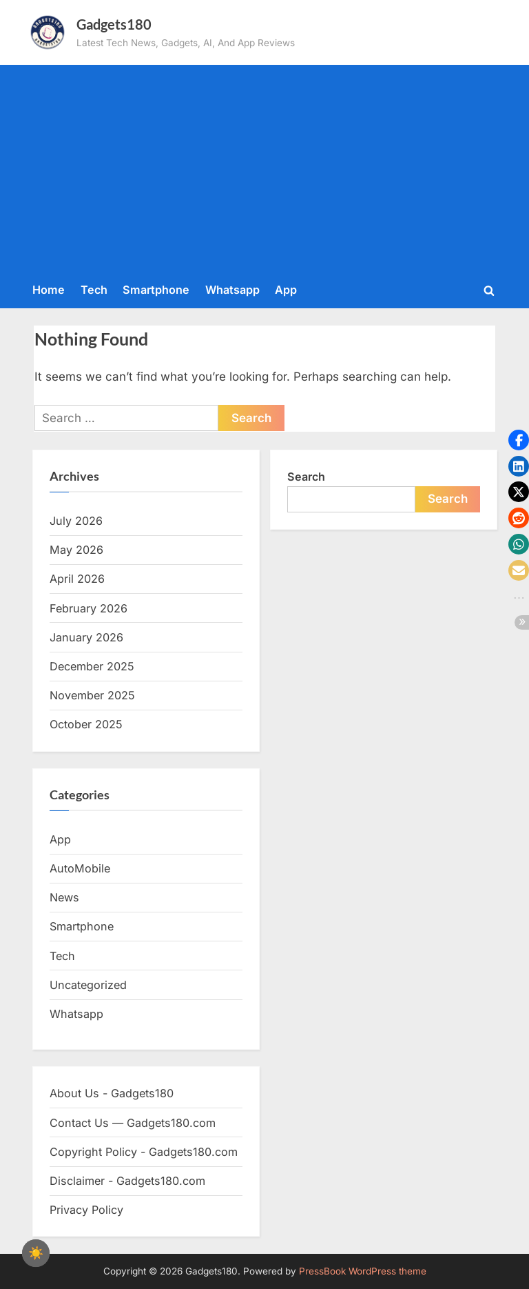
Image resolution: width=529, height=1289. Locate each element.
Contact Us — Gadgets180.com (133, 1123)
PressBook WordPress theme (362, 1271)
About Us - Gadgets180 (112, 1093)
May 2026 (76, 550)
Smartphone (156, 290)
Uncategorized (88, 985)
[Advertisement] (264, 171)
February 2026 (88, 608)
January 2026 (86, 637)
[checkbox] (36, 1253)
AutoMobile (80, 868)
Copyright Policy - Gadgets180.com (144, 1152)
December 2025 (92, 666)
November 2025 (92, 695)
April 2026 (77, 579)
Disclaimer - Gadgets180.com (127, 1181)
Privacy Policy (86, 1210)
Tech (94, 290)
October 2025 (86, 724)
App (286, 290)
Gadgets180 (114, 24)
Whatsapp (232, 290)
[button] (518, 440)
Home (48, 290)
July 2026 (76, 521)
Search (306, 476)
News (64, 897)
